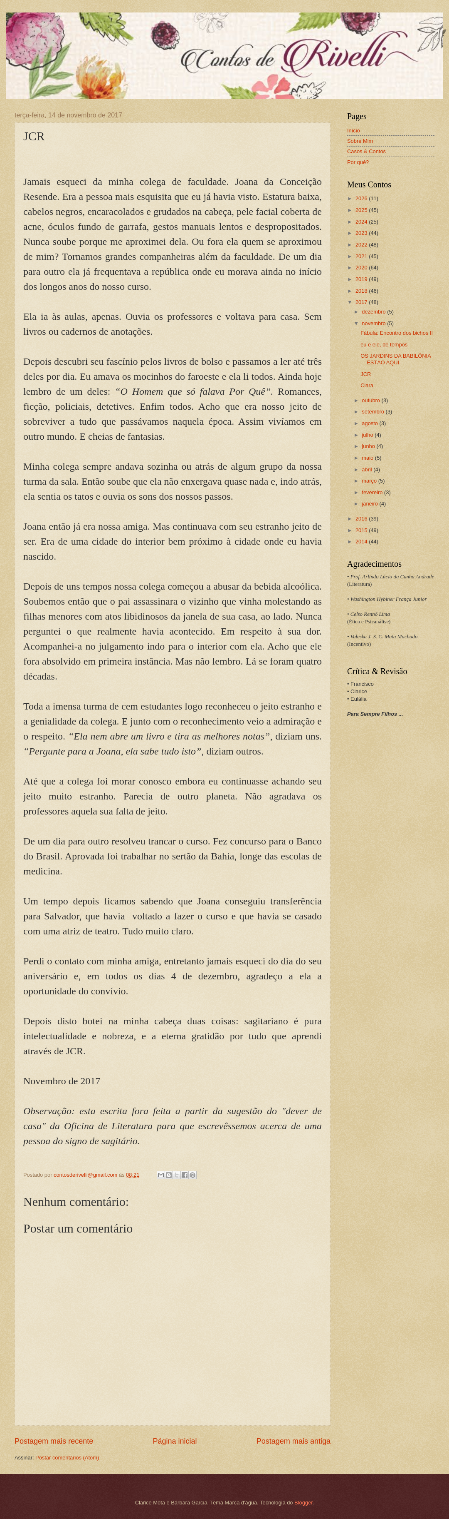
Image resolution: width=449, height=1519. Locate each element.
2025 (362, 210)
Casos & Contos (366, 151)
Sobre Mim (360, 141)
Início (353, 130)
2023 (362, 233)
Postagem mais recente (54, 1441)
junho (369, 446)
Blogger (303, 1502)
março (370, 481)
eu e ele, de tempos (383, 344)
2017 (362, 302)
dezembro (374, 312)
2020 (362, 267)
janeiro (370, 504)
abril (367, 469)
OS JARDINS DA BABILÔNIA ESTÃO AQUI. (395, 359)
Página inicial (175, 1441)
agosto (370, 423)
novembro (374, 323)
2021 (362, 256)
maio (368, 458)
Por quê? (358, 162)
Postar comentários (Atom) (67, 1457)
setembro (373, 411)
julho (368, 435)
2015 (362, 530)
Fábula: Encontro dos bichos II (396, 333)
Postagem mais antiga (294, 1441)
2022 (362, 245)
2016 (362, 518)
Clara (366, 385)
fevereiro (373, 492)
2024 (362, 222)
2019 (362, 279)
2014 (362, 541)
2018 (362, 291)
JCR (365, 374)
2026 (362, 198)
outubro (371, 400)
